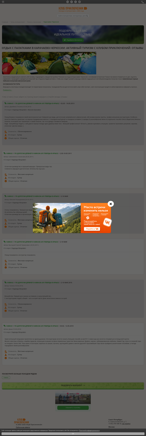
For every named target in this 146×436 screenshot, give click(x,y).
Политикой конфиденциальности (89, 430)
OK (73, 434)
